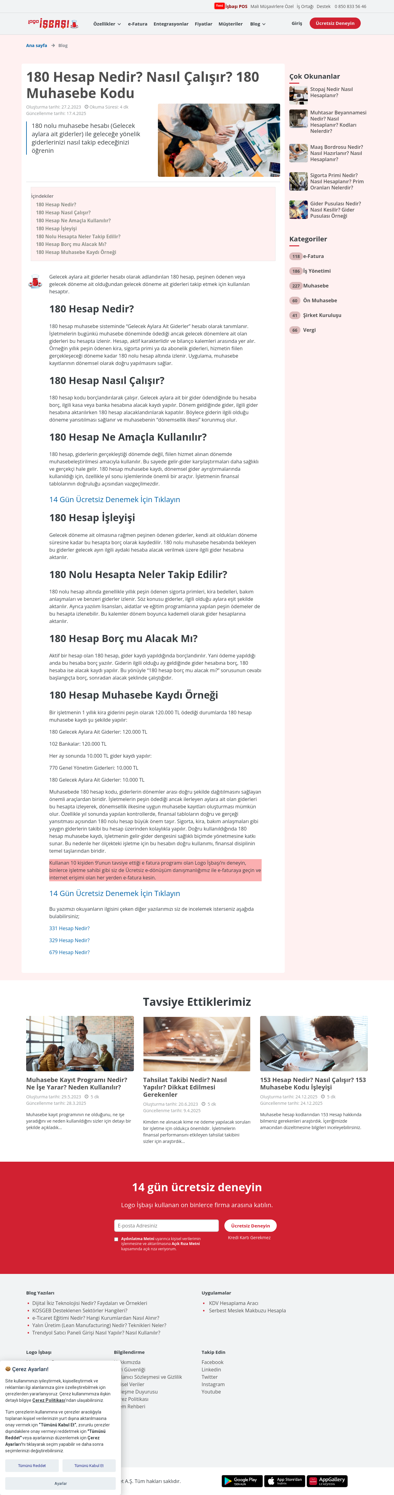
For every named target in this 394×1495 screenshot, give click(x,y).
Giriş (296, 23)
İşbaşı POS (235, 6)
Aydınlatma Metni (138, 1238)
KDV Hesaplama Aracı (233, 1303)
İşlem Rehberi (129, 1406)
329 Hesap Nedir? (69, 940)
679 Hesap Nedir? (69, 952)
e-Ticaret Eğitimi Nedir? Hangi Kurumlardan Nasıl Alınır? (95, 1318)
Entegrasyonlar (171, 24)
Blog (255, 24)
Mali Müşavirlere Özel (272, 6)
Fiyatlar (203, 24)
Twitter (210, 1377)
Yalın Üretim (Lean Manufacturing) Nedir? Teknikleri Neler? (99, 1325)
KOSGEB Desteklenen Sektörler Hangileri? (79, 1310)
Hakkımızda (127, 1362)
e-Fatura (137, 24)
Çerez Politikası (131, 1399)
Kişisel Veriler (129, 1384)
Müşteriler (231, 24)
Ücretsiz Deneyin (335, 23)
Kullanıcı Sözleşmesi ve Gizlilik (148, 1377)
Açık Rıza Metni (186, 1243)
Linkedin (211, 1369)
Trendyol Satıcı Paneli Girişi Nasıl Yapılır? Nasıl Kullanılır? (96, 1332)
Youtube (211, 1391)
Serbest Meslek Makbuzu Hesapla (247, 1310)
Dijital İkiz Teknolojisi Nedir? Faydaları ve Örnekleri (89, 1303)
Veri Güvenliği (129, 1369)
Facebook (212, 1362)
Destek (324, 6)
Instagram (213, 1384)
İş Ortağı (305, 6)
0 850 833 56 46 (350, 6)
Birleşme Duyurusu (136, 1391)
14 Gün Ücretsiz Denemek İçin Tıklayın (114, 499)
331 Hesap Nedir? (69, 928)
